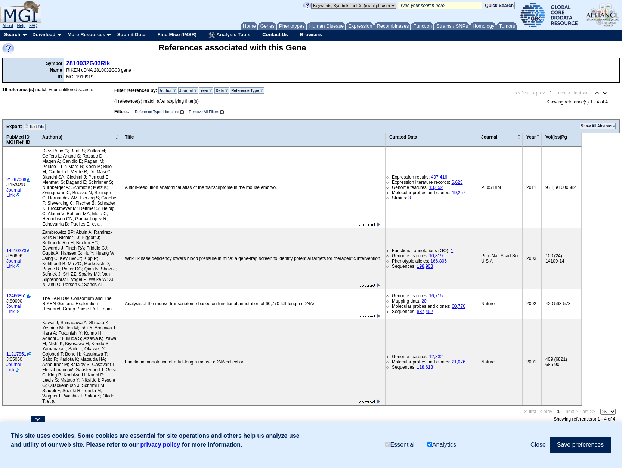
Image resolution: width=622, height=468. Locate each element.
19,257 (458, 192)
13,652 (436, 187)
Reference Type (247, 91)
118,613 (425, 367)
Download (43, 34)
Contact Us (275, 34)
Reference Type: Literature (157, 112)
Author (168, 91)
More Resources (86, 34)
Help (21, 25)
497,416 (439, 177)
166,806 (438, 261)
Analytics (441, 444)
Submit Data (131, 34)
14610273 (16, 250)
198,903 (425, 266)
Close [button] (538, 444)
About (8, 25)
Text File (34, 126)
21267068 (16, 179)
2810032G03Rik (88, 63)
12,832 (436, 356)
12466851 (16, 295)
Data (222, 91)
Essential (399, 444)
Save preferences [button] (580, 444)
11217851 (16, 354)
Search (12, 34)
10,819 (436, 255)
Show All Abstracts (598, 126)
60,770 (458, 306)
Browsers (311, 34)
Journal (188, 91)
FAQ (33, 25)
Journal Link (13, 192)
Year (206, 91)
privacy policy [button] (160, 444)
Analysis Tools (229, 35)
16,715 (436, 295)
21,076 (458, 362)
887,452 (425, 311)
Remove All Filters (204, 112)
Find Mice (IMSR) (176, 34)
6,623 (456, 182)
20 (423, 301)
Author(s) (52, 137)
